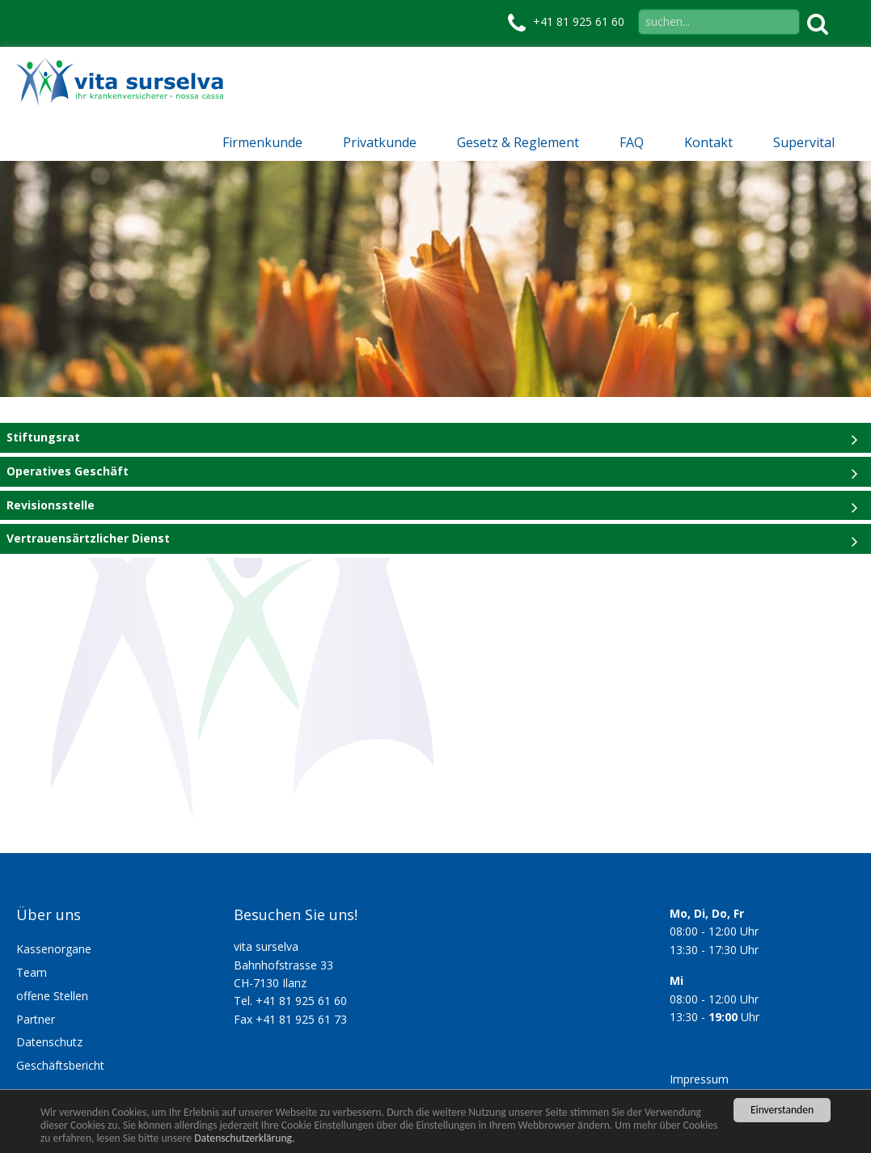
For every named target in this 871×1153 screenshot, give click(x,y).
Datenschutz (49, 1042)
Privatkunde (379, 142)
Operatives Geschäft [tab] (67, 471)
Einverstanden (782, 1110)
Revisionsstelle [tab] (50, 505)
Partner (35, 1019)
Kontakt (708, 142)
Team (31, 972)
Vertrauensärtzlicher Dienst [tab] (88, 538)
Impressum (699, 1079)
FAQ (631, 142)
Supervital (804, 142)
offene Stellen (52, 995)
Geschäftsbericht (60, 1065)
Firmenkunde (262, 142)
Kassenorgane (53, 949)
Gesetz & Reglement (518, 142)
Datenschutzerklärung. (244, 1138)
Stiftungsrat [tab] (43, 437)
